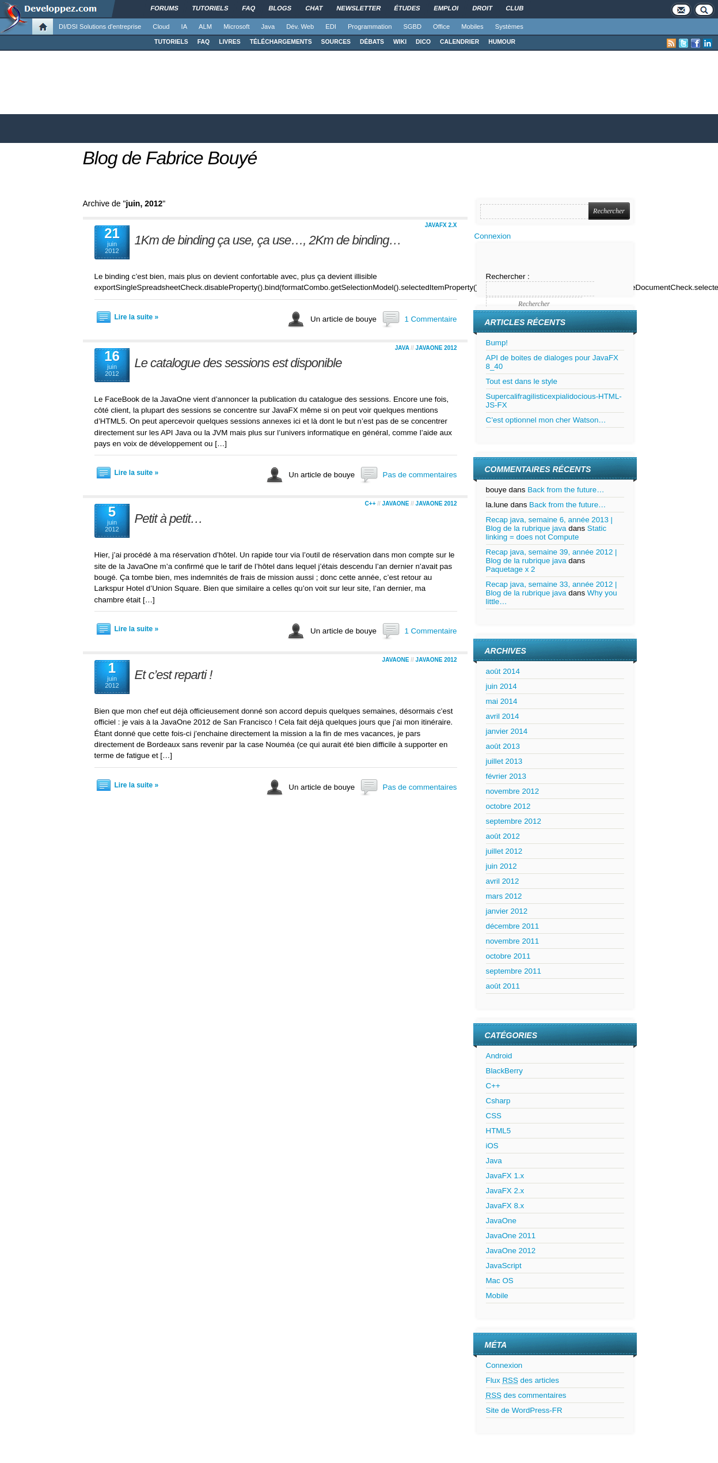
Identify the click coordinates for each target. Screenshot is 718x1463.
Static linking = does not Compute (546, 532)
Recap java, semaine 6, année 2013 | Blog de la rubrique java (549, 524)
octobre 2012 (508, 806)
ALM (205, 26)
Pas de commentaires (420, 474)
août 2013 (503, 746)
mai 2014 (502, 701)
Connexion (492, 236)
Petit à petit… (169, 518)
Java (268, 26)
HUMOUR (501, 42)
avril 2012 (502, 881)
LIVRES (230, 42)
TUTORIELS (171, 42)
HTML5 (498, 1130)
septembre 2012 (513, 821)
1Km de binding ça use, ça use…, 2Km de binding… (268, 240)
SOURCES (336, 42)
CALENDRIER (459, 42)
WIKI (400, 42)
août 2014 (503, 671)
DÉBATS (372, 42)
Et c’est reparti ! (173, 675)
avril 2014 (502, 716)
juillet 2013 (504, 761)
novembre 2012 (513, 791)
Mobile (497, 1295)
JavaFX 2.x (441, 225)
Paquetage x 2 (510, 569)
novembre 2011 (513, 941)
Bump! (497, 342)
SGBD (412, 26)
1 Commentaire (430, 319)
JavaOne (395, 503)
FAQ (203, 42)
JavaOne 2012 (436, 348)
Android (499, 1055)
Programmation (370, 26)
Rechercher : (508, 276)
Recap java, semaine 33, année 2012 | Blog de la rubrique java (551, 588)
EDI (330, 26)
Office (441, 26)
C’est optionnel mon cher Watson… (546, 420)
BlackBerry (504, 1070)
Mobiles (472, 26)
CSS (494, 1115)
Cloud (161, 26)
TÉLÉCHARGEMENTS (281, 42)
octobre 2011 (508, 956)
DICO (423, 42)
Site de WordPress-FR (524, 1410)
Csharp (498, 1100)
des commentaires (526, 1395)
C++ (370, 503)
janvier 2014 (507, 731)
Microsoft (236, 26)
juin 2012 (501, 866)
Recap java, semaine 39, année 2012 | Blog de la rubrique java (551, 556)
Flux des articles (522, 1380)
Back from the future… (565, 489)
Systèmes (509, 26)
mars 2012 (504, 896)
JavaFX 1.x (505, 1175)
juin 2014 (501, 686)
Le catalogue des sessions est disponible (238, 363)
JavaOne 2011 (511, 1235)
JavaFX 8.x (505, 1205)
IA (184, 26)
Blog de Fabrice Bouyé (170, 158)
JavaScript (504, 1265)
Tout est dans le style (521, 381)
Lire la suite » (137, 317)
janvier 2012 (507, 911)
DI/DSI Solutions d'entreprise (100, 26)
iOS (492, 1145)
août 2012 (503, 836)
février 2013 (506, 776)
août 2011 (503, 986)
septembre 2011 (513, 971)
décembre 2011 (513, 926)
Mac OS (500, 1280)
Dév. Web (300, 26)
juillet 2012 (504, 851)
